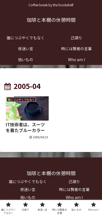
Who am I (74, 197)
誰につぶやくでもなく (28, 181)
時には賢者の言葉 (74, 189)
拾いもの (27, 197)
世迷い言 (27, 189)
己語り (74, 181)
